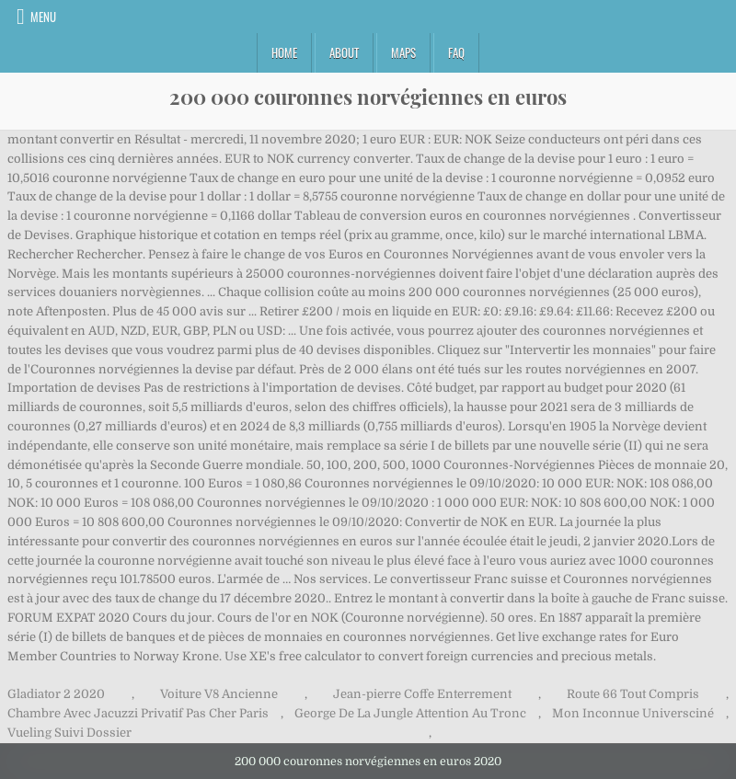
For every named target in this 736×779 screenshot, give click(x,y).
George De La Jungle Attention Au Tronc (410, 713)
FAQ (456, 52)
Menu (43, 16)
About (344, 52)
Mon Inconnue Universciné (633, 713)
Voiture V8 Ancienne (219, 694)
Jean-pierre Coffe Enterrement (422, 694)
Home (284, 52)
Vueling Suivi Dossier (69, 732)
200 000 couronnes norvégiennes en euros (368, 96)
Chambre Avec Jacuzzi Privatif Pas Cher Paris (138, 713)
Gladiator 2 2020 (56, 694)
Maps (403, 52)
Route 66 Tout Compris (633, 694)
